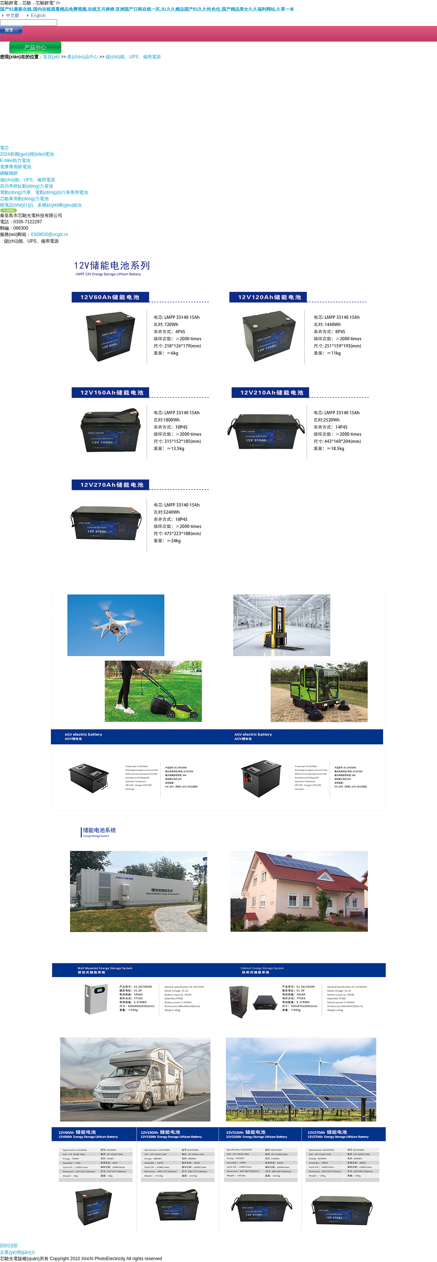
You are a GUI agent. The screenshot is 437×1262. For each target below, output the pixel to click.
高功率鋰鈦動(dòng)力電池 (26, 186)
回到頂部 (9, 1245)
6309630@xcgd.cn (49, 234)
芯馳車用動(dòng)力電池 (24, 198)
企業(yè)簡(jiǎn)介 (18, 1252)
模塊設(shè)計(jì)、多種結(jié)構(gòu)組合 (41, 205)
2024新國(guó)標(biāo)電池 (27, 154)
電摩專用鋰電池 (15, 166)
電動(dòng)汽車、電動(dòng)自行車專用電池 (44, 192)
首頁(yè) (51, 56)
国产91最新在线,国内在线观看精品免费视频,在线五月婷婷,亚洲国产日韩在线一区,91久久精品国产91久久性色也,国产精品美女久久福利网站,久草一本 (147, 9)
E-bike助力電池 (15, 160)
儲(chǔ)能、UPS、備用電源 (132, 56)
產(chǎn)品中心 (82, 56)
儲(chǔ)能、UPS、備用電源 (27, 179)
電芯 (4, 147)
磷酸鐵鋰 (9, 173)
